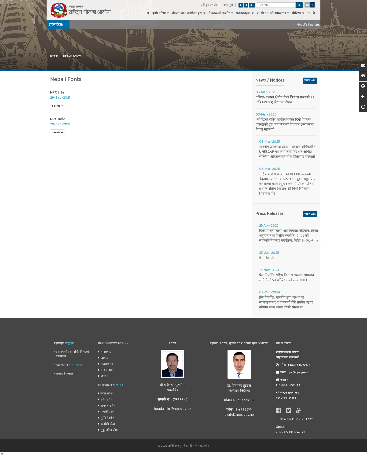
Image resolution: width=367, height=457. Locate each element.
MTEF (104, 376)
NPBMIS (105, 351)
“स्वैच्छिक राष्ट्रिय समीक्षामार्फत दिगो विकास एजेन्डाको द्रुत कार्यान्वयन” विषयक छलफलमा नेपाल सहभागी (286, 124)
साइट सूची (227, 5)
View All (310, 80)
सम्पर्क (311, 13)
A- (241, 5)
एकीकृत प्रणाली (209, 5)
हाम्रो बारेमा (159, 13)
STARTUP (106, 370)
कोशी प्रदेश (106, 393)
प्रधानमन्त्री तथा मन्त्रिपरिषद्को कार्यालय (72, 354)
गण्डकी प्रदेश (107, 411)
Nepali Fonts (72, 56)
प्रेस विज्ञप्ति (299, 258)
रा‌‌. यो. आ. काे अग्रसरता (271, 13)
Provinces (111, 385)
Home (54, 56)
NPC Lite (57, 92)
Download (68, 365)
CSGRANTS (107, 364)
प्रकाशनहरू (243, 13)
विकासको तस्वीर (219, 13)
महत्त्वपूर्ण (64, 343)
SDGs (104, 357)
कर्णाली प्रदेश (107, 424)
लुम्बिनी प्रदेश (107, 417)
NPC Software (113, 343)
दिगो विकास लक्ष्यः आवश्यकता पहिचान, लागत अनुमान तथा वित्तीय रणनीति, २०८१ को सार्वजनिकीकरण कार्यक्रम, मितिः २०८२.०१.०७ (321, 235)
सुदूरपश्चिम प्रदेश (109, 430)
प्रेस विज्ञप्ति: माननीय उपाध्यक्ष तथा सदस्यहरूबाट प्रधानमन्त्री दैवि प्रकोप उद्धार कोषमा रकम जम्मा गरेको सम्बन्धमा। (319, 302)
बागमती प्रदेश (107, 405)
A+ (252, 5)
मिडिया (296, 13)
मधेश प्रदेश (106, 399)
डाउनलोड (57, 106)
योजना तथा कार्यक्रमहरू (187, 13)
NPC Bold (57, 119)
